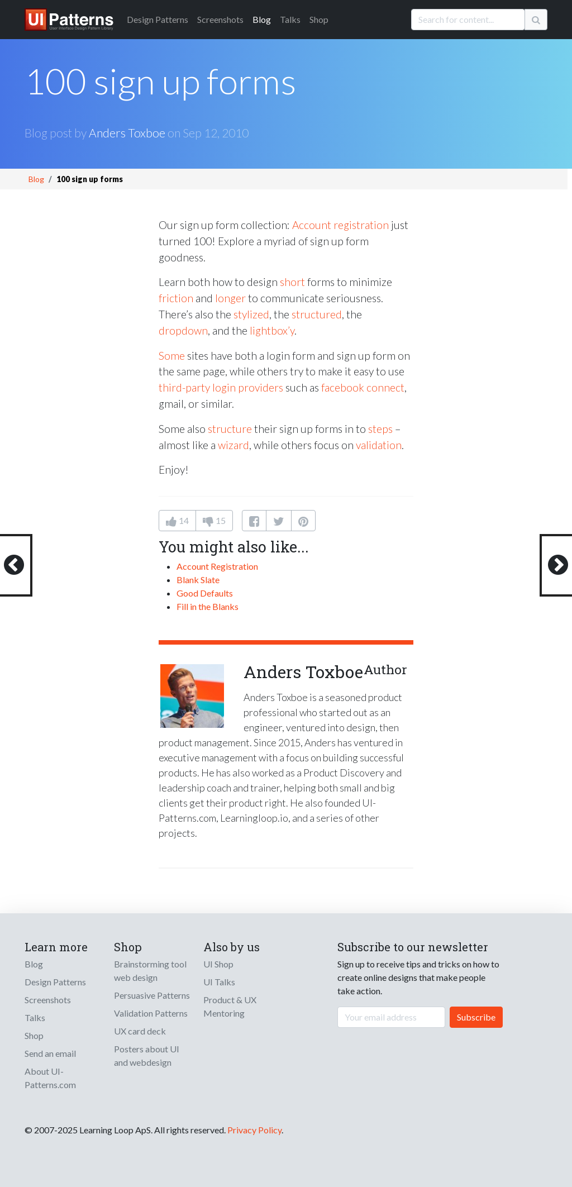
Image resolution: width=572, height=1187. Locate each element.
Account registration (340, 224)
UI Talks (219, 981)
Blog (261, 19)
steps (380, 428)
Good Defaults (205, 593)
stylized (251, 314)
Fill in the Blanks (208, 606)
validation (379, 444)
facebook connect (362, 387)
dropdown (183, 330)
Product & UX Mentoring (229, 1006)
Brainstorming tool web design (150, 971)
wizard (233, 444)
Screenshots (220, 19)
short (292, 281)
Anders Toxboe (127, 133)
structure (230, 428)
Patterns (157, 19)
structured (317, 314)
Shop (318, 19)
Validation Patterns (151, 1013)
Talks (290, 19)
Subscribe (476, 1017)
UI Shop (218, 964)
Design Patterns (55, 981)
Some (172, 355)
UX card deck (140, 1031)
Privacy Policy (254, 1129)
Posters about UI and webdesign (146, 1055)
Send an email (50, 1053)
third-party (184, 387)
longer (230, 298)
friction (176, 298)
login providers (247, 387)
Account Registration (217, 566)
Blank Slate (198, 579)
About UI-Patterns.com (50, 1078)
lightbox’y (272, 330)
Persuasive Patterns (152, 995)
